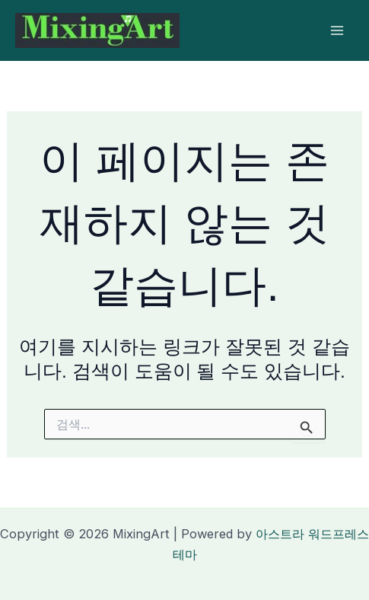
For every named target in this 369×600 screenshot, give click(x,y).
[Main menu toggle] (337, 31)
